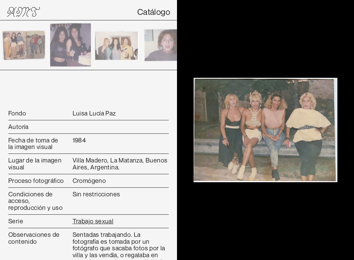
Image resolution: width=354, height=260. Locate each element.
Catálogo (153, 12)
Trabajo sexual (93, 221)
